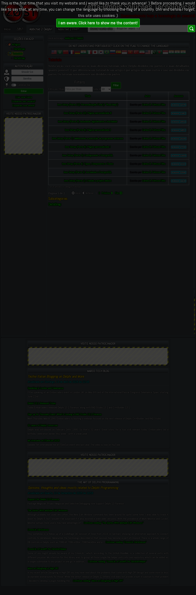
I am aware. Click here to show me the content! (98, 23)
